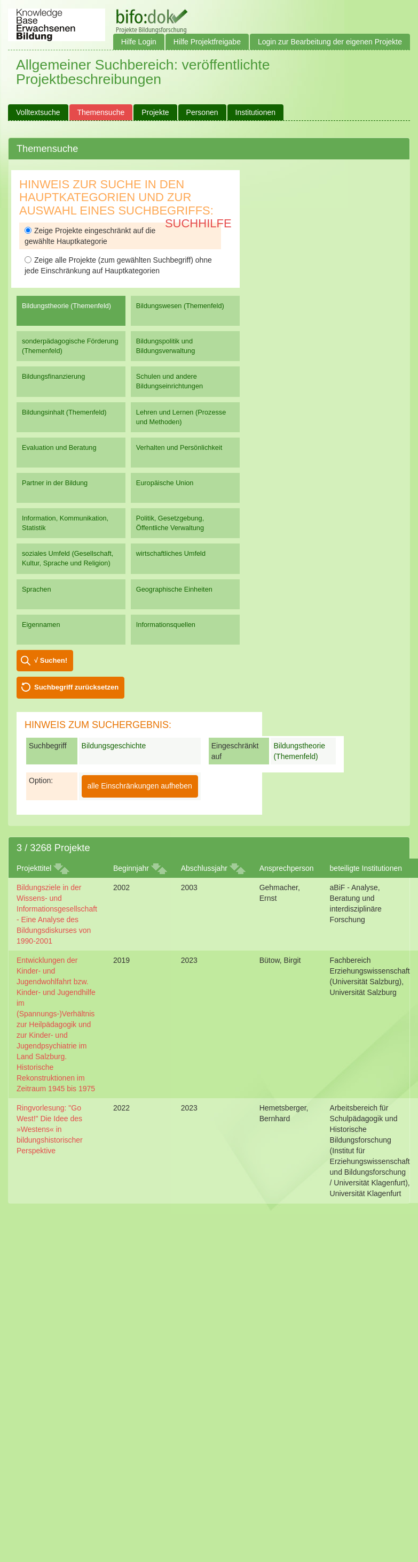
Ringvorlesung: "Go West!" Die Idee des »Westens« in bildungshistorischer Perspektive (50, 1129)
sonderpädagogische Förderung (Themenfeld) (70, 346)
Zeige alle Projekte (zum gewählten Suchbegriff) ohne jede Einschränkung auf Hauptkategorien (118, 265)
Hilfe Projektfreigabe (207, 41)
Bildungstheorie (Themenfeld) (66, 306)
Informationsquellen (165, 625)
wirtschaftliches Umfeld (171, 553)
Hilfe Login (138, 41)
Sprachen (36, 589)
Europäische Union (165, 483)
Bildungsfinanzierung (53, 376)
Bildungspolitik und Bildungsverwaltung (165, 346)
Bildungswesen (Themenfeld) (180, 306)
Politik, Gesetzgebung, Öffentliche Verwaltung (170, 523)
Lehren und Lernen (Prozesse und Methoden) (181, 417)
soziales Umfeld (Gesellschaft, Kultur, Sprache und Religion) (67, 558)
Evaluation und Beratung (59, 447)
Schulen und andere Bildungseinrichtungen (169, 381)
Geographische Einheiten (174, 589)
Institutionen (255, 112)
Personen (202, 112)
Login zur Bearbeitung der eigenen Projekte (330, 41)
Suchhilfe (198, 223)
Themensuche (101, 112)
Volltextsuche (38, 112)
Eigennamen (41, 625)
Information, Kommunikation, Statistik (65, 523)
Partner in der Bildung (55, 483)
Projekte (155, 112)
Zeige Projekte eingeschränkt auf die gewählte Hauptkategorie (90, 236)
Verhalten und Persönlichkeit (179, 447)
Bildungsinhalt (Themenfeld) (64, 412)
